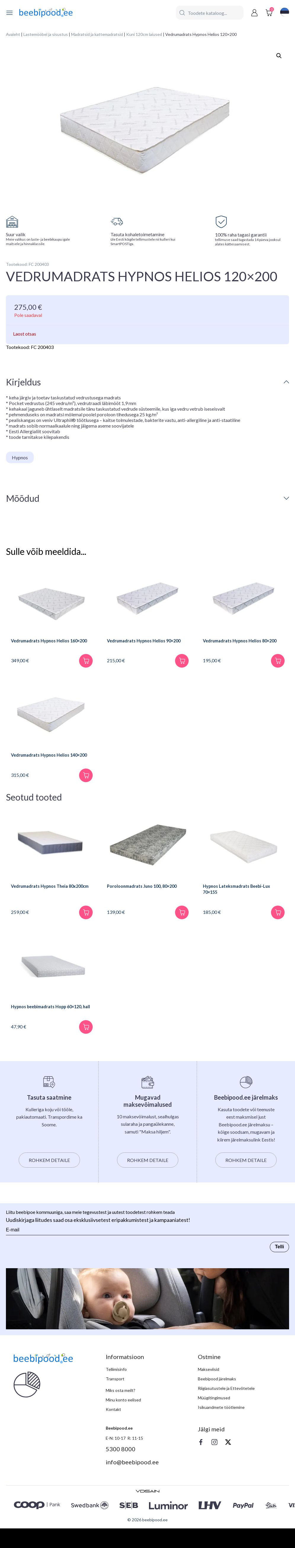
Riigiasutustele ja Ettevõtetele (226, 1407)
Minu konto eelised (123, 1419)
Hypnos (20, 457)
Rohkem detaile (49, 1179)
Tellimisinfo (116, 1388)
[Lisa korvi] (84, 667)
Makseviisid (208, 1388)
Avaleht (13, 34)
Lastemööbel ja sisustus (45, 34)
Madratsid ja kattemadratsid (97, 34)
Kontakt (113, 1428)
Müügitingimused (214, 1417)
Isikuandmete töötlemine (221, 1426)
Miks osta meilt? (120, 1409)
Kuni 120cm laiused (144, 34)
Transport (115, 1398)
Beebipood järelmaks (217, 1398)
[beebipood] (46, 13)
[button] (279, 55)
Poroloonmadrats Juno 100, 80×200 (148, 903)
